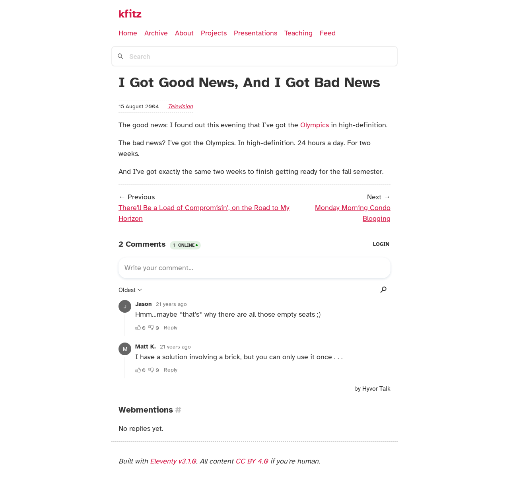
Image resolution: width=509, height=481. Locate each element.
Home (128, 33)
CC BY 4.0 (251, 461)
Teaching (298, 33)
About (184, 33)
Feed (328, 33)
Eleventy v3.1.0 (173, 461)
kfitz (130, 14)
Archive (156, 33)
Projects (214, 33)
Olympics (314, 125)
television (180, 106)
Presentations (255, 33)
